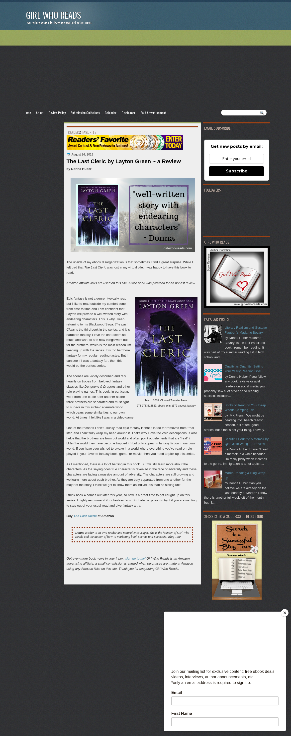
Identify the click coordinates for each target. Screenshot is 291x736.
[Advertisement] (145, 70)
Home (27, 112)
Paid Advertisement (153, 112)
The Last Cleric (85, 516)
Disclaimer (128, 112)
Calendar (110, 112)
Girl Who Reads (53, 14)
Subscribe (236, 171)
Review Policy (57, 112)
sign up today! (135, 558)
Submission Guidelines (85, 112)
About (40, 112)
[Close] (285, 613)
